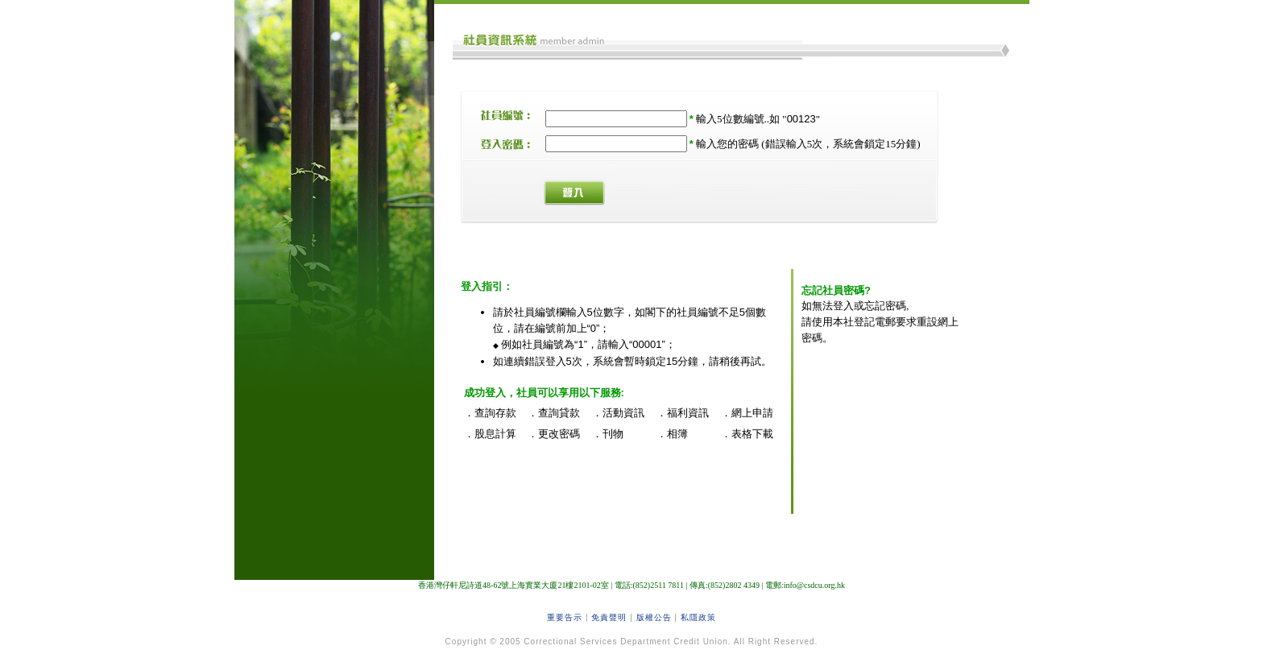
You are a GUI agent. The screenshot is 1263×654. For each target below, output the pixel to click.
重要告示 (564, 617)
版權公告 (654, 617)
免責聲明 (609, 617)
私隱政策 (698, 617)
